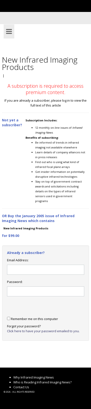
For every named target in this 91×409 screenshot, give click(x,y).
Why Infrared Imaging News (33, 377)
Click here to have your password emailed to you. (43, 331)
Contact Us (21, 387)
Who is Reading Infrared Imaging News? (42, 382)
